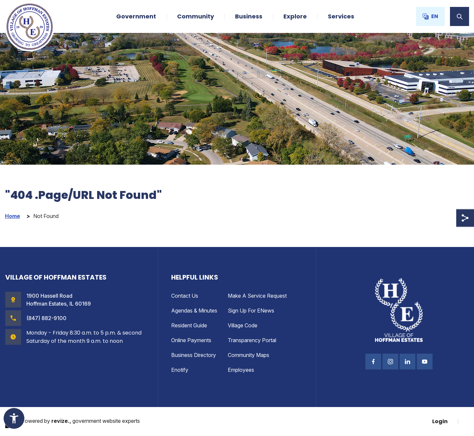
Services (341, 16)
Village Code (242, 325)
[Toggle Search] (459, 16)
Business (248, 16)
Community (195, 16)
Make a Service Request (257, 295)
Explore (295, 16)
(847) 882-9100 (46, 318)
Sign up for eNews (251, 310)
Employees (241, 370)
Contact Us (184, 295)
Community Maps (248, 355)
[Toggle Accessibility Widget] (14, 418)
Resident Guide (189, 325)
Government (136, 16)
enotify (179, 370)
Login (440, 421)
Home (12, 216)
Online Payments (191, 340)
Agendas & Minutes (194, 310)
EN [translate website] (430, 16)
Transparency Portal (252, 340)
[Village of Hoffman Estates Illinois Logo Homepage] (29, 26)
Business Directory (193, 355)
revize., (61, 421)
